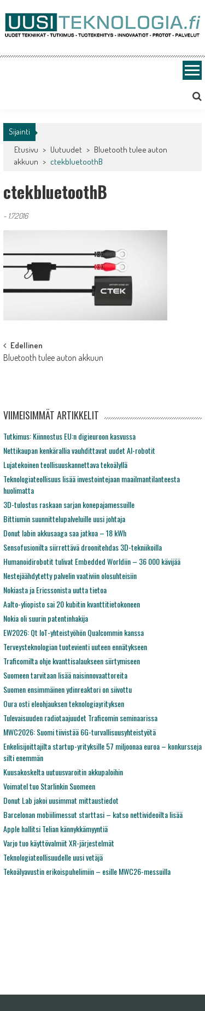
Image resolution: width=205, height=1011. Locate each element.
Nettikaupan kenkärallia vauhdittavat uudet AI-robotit (79, 450)
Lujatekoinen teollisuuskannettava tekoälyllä (65, 464)
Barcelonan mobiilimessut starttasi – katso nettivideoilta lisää (93, 814)
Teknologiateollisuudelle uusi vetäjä (53, 857)
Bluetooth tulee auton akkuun (53, 358)
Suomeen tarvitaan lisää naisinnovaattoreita (65, 675)
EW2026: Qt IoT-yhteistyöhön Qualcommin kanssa (73, 632)
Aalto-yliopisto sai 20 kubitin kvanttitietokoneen (71, 604)
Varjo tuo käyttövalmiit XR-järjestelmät (58, 843)
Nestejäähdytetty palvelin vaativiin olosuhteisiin (70, 575)
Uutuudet (66, 149)
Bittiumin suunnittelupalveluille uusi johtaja (64, 518)
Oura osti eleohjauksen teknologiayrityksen (63, 703)
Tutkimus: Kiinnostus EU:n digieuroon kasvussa (69, 436)
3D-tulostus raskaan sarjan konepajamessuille (68, 504)
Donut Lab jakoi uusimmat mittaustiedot (61, 800)
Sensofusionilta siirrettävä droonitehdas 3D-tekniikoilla (82, 547)
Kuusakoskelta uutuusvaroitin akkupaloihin (63, 772)
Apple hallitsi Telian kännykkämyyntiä (55, 828)
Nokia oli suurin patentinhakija (45, 618)
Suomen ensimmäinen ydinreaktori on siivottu (67, 689)
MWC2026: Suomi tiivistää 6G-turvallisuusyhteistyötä (79, 732)
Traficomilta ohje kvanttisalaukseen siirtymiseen (71, 661)
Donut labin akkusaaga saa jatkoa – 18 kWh (64, 533)
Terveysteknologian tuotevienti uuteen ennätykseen (75, 646)
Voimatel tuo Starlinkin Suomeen (49, 786)
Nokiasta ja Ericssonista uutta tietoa (55, 589)
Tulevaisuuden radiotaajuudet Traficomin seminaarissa (80, 717)
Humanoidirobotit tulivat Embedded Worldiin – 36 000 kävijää (91, 561)
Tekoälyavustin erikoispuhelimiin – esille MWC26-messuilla (87, 871)
